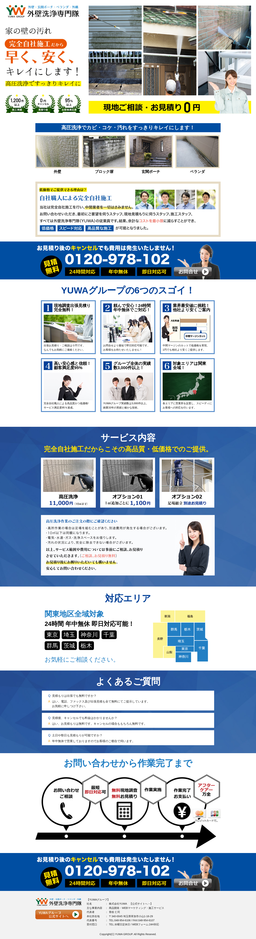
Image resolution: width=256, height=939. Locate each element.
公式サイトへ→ (141, 903)
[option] (128, 59)
